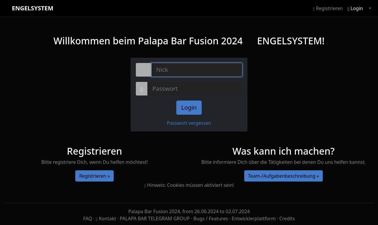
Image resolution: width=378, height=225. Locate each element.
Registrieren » (94, 176)
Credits (287, 218)
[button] (369, 8)
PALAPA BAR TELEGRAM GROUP (155, 218)
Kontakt (106, 218)
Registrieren (328, 8)
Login (355, 8)
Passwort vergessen (189, 123)
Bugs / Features (210, 218)
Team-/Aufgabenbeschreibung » (283, 176)
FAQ (88, 218)
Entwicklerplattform (254, 218)
